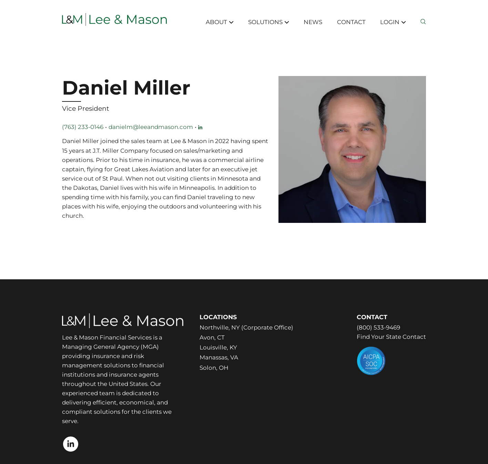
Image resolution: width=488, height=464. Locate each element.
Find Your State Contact (391, 336)
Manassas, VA (219, 357)
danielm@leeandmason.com (151, 126)
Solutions (268, 22)
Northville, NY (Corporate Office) (246, 327)
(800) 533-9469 (378, 327)
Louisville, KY (218, 347)
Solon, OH (214, 367)
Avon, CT (212, 337)
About (220, 22)
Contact (351, 22)
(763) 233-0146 (82, 126)
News (313, 22)
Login (393, 22)
